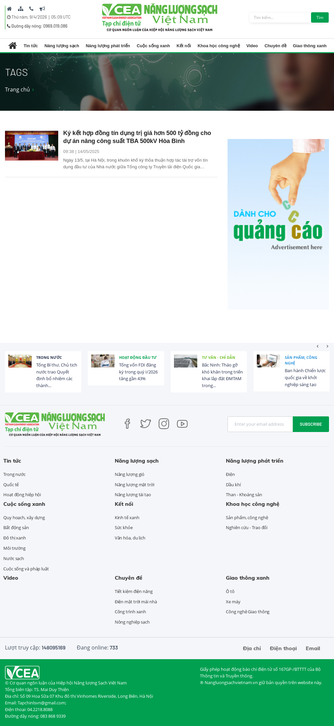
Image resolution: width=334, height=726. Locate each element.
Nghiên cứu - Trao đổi (246, 527)
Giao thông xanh (310, 45)
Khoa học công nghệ (219, 45)
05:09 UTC (61, 17)
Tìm (319, 17)
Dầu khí (233, 485)
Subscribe (311, 424)
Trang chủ (17, 89)
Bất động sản (16, 527)
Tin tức (31, 45)
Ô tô (230, 591)
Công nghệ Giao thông (247, 612)
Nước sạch (13, 558)
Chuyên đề (275, 45)
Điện (230, 474)
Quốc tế (11, 485)
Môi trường (14, 548)
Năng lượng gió (130, 474)
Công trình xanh (130, 612)
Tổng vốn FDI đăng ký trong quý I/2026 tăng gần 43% (138, 372)
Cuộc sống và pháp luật (26, 569)
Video (252, 45)
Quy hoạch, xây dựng (24, 517)
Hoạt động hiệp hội (22, 495)
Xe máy (233, 602)
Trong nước (49, 357)
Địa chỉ (252, 648)
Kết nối (184, 45)
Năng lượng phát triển (108, 45)
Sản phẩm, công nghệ (301, 360)
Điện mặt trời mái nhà (136, 602)
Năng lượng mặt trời (134, 485)
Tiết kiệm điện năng (134, 591)
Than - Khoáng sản (244, 495)
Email (313, 648)
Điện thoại (283, 648)
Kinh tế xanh (127, 517)
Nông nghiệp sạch (132, 622)
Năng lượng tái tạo (133, 495)
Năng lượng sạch (62, 45)
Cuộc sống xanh (153, 45)
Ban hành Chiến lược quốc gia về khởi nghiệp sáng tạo (305, 377)
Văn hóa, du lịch (130, 538)
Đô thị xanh (14, 538)
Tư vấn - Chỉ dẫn (218, 357)
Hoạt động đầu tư (138, 357)
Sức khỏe (124, 527)
